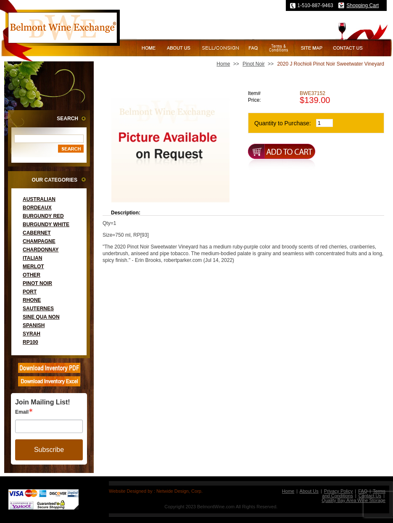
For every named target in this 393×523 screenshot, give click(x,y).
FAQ (362, 491)
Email (22, 412)
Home (223, 64)
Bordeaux (37, 208)
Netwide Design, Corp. (179, 491)
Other (31, 275)
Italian (32, 258)
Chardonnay (41, 250)
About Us (309, 491)
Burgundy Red (43, 216)
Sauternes (38, 309)
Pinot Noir (37, 283)
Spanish (34, 325)
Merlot (33, 266)
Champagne (39, 241)
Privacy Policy (338, 491)
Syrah (31, 334)
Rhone (32, 300)
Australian (39, 199)
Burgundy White (46, 224)
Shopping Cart (362, 5)
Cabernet (37, 233)
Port (30, 292)
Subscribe (49, 449)
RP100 (30, 342)
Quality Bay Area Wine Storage (353, 500)
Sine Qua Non (41, 317)
